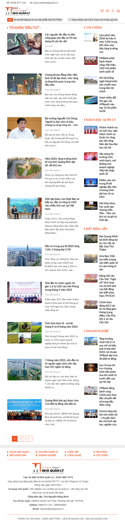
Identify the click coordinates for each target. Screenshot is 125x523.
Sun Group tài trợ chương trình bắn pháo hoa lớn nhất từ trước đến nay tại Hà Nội (108, 373)
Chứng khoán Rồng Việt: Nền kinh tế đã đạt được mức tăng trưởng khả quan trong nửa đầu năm (61, 80)
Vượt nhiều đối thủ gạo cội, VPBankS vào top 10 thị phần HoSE (108, 104)
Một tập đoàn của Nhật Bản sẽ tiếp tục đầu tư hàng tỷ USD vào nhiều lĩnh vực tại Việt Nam (62, 204)
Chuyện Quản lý (48, 452)
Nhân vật (73, 452)
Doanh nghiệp (97, 331)
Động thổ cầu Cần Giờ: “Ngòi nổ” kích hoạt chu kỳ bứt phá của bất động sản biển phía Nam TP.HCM (107, 286)
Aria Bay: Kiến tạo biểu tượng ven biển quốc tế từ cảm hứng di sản (108, 263)
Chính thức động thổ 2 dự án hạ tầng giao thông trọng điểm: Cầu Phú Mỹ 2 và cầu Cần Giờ (107, 312)
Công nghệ (74, 455)
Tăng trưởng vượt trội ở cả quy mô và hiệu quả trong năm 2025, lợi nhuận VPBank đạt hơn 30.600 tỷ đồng (108, 349)
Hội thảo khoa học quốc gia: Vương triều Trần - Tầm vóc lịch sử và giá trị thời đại (108, 211)
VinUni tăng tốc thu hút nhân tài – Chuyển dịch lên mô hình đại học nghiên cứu (108, 418)
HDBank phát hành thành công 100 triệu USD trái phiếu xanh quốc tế (107, 65)
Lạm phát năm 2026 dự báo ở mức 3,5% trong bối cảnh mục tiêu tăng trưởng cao (108, 43)
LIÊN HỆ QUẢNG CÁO (73, 519)
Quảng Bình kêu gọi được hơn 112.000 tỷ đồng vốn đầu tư (62, 402)
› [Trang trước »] (30, 438)
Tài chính (49, 46)
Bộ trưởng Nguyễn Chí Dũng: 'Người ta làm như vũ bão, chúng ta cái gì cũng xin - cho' (61, 122)
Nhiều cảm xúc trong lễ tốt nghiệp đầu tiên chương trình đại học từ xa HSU (108, 188)
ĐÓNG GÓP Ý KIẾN (51, 519)
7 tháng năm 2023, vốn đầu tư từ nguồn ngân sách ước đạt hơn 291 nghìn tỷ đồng (62, 363)
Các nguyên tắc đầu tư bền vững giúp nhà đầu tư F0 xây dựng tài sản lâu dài (61, 38)
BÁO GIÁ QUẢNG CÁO (97, 519)
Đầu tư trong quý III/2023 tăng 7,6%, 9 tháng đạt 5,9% (62, 248)
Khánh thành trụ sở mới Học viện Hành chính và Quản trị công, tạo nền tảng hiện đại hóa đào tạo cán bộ (108, 137)
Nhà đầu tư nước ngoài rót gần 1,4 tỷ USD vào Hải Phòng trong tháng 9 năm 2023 (62, 286)
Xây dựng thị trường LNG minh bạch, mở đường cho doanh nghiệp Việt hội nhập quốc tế (107, 164)
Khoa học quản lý (101, 119)
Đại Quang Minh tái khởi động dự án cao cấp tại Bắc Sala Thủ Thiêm (35, 20)
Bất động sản (97, 229)
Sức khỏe (102, 455)
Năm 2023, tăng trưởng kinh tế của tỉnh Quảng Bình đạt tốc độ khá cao (61, 162)
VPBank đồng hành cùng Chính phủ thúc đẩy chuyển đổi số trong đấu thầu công (108, 396)
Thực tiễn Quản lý (52, 90)
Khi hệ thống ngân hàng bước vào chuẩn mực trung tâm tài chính (108, 85)
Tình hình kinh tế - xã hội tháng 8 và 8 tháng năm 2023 (61, 325)
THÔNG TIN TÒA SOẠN (28, 519)
